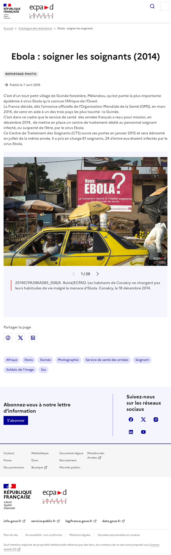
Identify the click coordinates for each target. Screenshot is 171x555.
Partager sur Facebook (8, 337)
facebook (130, 419)
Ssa (43, 369)
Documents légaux (71, 453)
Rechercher (152, 6)
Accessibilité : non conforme (43, 535)
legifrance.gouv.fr (78, 521)
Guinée (45, 360)
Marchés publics (69, 467)
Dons (34, 460)
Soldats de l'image (20, 369)
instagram (155, 419)
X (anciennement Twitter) (143, 419)
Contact (9, 453)
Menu (164, 6)
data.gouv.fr (111, 521)
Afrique (11, 360)
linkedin (130, 432)
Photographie (68, 360)
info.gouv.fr (12, 521)
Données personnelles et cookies (119, 535)
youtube (143, 432)
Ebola (28, 360)
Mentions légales (79, 535)
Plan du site (11, 535)
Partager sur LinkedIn (32, 337)
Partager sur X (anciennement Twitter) (20, 337)
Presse (8, 460)
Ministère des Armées (95, 455)
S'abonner (15, 420)
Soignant (142, 360)
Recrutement (67, 460)
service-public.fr (43, 521)
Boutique (37, 467)
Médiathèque (40, 453)
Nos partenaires (14, 467)
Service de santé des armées (107, 360)
